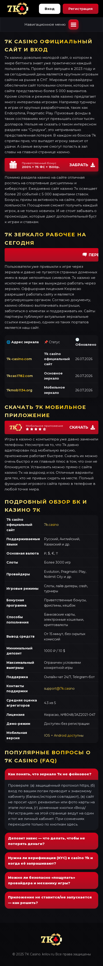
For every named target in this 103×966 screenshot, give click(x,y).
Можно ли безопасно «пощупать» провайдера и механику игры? (41, 880)
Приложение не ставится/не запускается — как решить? (50, 900)
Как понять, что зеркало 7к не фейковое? (49, 774)
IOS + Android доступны (63, 735)
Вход (50, 8)
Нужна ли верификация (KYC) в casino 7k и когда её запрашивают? (50, 861)
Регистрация (80, 8)
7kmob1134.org (19, 390)
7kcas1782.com (19, 376)
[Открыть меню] (73, 24)
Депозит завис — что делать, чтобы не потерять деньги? (46, 841)
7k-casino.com (19, 359)
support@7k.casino (59, 688)
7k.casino (51, 525)
